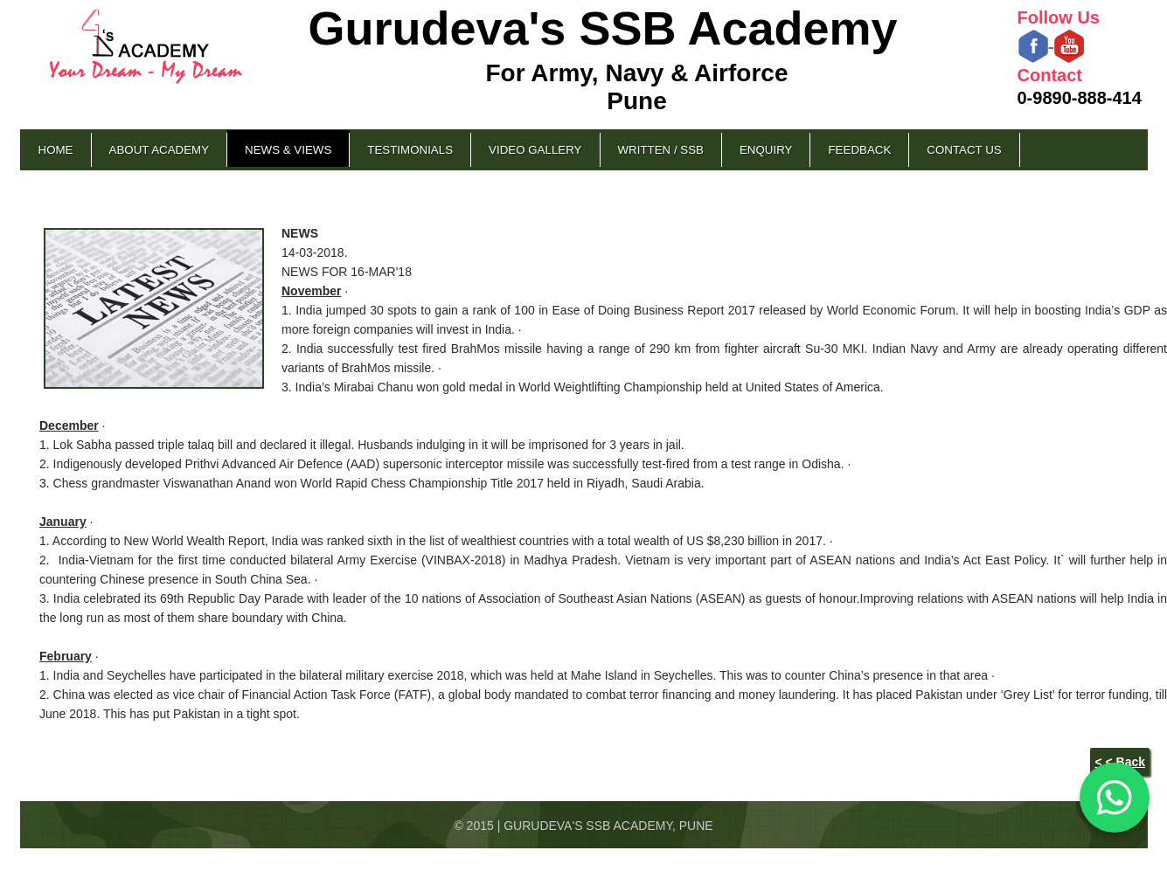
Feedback (859, 149)
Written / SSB (661, 149)
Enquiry (766, 149)
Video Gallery (535, 149)
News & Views (288, 149)
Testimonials (410, 149)
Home (55, 149)
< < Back (1119, 762)
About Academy (159, 149)
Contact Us (964, 149)
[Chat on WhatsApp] (1115, 798)
